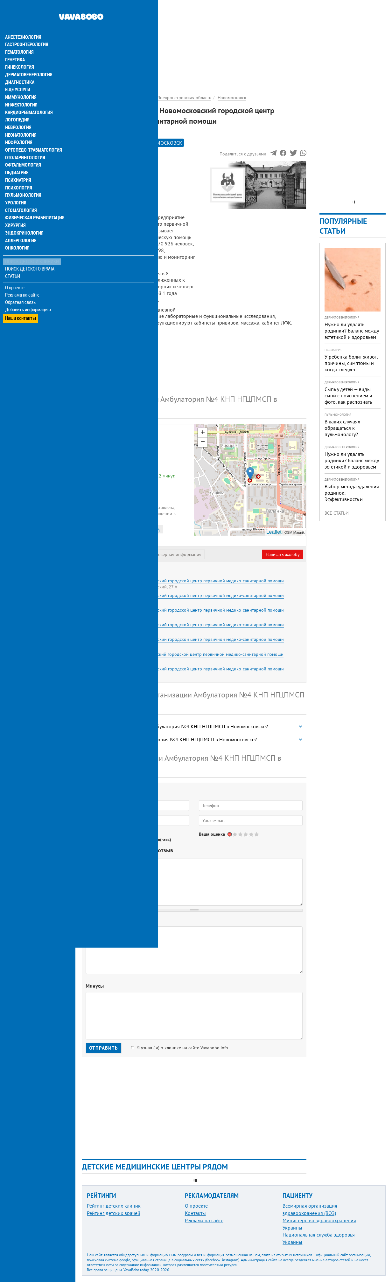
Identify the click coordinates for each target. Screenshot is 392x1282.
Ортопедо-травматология (32, 137)
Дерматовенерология (27, 61)
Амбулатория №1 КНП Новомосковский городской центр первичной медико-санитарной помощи (185, 581)
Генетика (14, 45)
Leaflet (274, 532)
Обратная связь (20, 291)
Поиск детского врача (29, 257)
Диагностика (19, 68)
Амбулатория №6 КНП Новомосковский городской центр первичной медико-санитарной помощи (185, 639)
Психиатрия (17, 167)
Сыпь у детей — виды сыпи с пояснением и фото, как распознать (348, 395)
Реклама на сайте (22, 283)
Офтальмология (21, 152)
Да (97, 839)
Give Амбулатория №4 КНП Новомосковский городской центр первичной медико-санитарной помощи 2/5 (240, 834)
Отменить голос (230, 834)
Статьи (13, 265)
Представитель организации (116, 554)
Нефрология (18, 129)
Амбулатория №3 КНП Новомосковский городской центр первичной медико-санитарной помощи (185, 610)
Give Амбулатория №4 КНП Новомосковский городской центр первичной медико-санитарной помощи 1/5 (235, 834)
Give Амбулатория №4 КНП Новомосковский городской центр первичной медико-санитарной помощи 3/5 (246, 834)
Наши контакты (20, 305)
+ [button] (203, 433)
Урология (15, 190)
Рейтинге (113, 143)
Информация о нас (108, 175)
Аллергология (20, 228)
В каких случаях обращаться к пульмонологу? (342, 427)
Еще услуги (17, 76)
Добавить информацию (28, 298)
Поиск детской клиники (32, 250)
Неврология (17, 114)
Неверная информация (178, 554)
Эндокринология (22, 221)
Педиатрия (16, 160)
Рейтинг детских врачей (113, 1213)
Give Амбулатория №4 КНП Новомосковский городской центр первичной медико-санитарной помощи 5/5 (257, 834)
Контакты (195, 1213)
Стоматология (20, 198)
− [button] (203, 442)
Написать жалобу (283, 554)
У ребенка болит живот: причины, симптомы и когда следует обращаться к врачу (351, 366)
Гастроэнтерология (25, 30)
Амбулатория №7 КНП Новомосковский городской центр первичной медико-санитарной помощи (185, 654)
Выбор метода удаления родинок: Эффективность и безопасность (352, 496)
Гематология (18, 38)
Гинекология (18, 53)
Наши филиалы (104, 190)
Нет (114, 839)
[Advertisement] (194, 44)
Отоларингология (23, 144)
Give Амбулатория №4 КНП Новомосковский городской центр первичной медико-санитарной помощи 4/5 (251, 834)
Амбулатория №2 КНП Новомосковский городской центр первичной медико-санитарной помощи (185, 595)
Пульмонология (21, 183)
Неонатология (19, 122)
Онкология (16, 236)
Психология (17, 175)
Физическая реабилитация (33, 206)
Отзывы (95, 197)
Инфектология (20, 91)
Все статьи (337, 513)
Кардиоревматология (27, 99)
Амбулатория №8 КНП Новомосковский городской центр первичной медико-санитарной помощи (185, 669)
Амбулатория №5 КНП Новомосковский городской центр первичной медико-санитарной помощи (185, 624)
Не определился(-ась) (149, 839)
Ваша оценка (212, 834)
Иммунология (19, 83)
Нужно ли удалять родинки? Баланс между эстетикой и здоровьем (352, 330)
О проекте (15, 276)
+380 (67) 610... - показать (138, 495)
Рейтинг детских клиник (114, 1206)
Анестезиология (22, 22)
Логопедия (16, 106)
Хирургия (15, 213)
